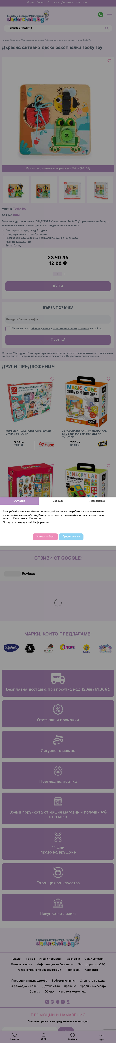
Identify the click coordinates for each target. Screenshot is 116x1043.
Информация (97, 501)
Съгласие (19, 501)
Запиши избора (45, 536)
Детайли (58, 501)
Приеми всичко (71, 536)
